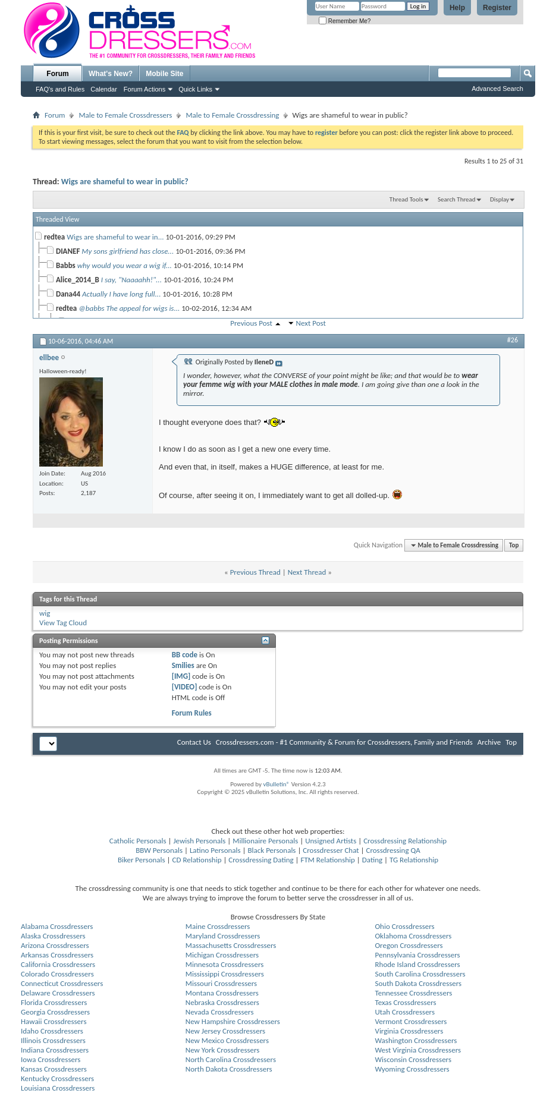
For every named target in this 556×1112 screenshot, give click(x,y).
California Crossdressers (58, 964)
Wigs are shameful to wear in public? (125, 182)
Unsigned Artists (330, 840)
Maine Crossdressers (218, 926)
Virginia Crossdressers (409, 1030)
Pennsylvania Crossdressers (417, 954)
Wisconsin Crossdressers (413, 1059)
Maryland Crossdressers (223, 935)
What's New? (111, 74)
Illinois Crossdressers (53, 1040)
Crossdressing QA (393, 850)
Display (499, 199)
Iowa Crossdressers (50, 1059)
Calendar (103, 89)
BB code (184, 654)
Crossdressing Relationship (405, 840)
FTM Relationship (328, 859)
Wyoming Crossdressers (412, 1068)
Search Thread (457, 199)
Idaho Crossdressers (52, 1030)
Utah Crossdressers (405, 1011)
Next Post (311, 323)
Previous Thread (255, 572)
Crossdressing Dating (260, 859)
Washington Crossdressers (416, 1040)
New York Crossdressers (223, 1049)
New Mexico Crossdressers (227, 1040)
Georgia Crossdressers (55, 1011)
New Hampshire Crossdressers (233, 1021)
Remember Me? (344, 21)
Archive (489, 742)
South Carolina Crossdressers (420, 973)
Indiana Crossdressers (55, 1049)
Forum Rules (192, 712)
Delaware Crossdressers (58, 992)
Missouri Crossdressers (221, 983)
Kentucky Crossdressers (57, 1078)
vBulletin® (276, 784)
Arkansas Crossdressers (57, 954)
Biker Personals (141, 859)
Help (457, 8)
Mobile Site (164, 74)
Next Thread (307, 572)
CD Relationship (197, 859)
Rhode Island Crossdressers (417, 964)
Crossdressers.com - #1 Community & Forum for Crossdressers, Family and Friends (344, 742)
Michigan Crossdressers (222, 954)
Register (497, 8)
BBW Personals (159, 850)
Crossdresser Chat (331, 850)
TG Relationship (413, 859)
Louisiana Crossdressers (58, 1087)
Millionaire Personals (265, 840)
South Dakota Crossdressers (418, 983)
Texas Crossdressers (405, 1002)
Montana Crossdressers (222, 992)
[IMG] (181, 676)
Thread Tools (406, 199)
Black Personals (272, 850)
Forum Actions (144, 89)
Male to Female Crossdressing (232, 115)
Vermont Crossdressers (411, 1021)
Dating (372, 859)
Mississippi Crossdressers (225, 973)
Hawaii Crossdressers (54, 1021)
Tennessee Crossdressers (414, 992)
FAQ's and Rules (60, 89)
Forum (57, 74)
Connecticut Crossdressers (62, 983)
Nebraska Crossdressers (222, 1002)
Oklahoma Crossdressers (413, 935)
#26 (512, 340)
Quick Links (195, 89)
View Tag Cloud (63, 622)
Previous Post (251, 323)
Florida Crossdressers (54, 1002)
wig (44, 613)
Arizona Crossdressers (55, 945)
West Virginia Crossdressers (418, 1049)
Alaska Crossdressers (53, 935)
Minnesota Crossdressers (225, 964)
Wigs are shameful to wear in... (115, 236)
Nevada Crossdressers (220, 1011)
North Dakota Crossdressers (229, 1068)
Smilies (183, 665)
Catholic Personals (138, 840)
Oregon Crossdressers (409, 945)
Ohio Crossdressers (405, 926)
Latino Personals (215, 850)
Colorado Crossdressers (57, 973)
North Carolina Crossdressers (231, 1059)
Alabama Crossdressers (57, 926)
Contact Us (194, 742)
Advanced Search (497, 88)
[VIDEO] (184, 686)
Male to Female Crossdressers (125, 115)
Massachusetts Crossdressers (231, 945)
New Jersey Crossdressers (225, 1030)
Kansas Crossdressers (54, 1068)
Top (514, 545)
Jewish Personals (199, 840)
